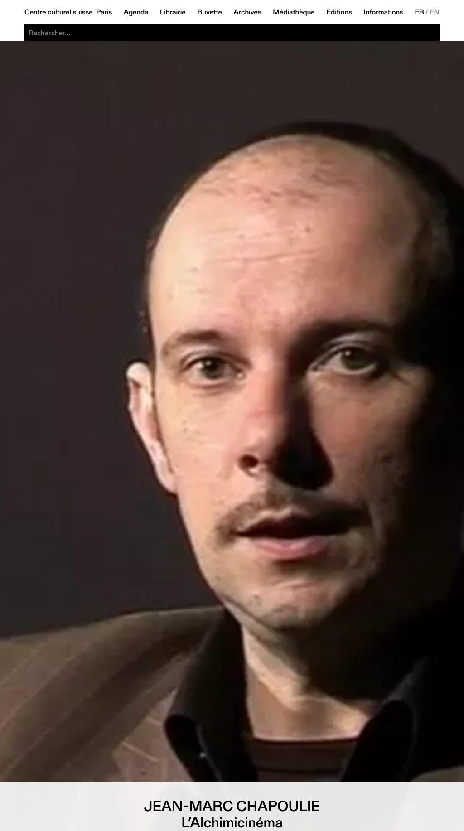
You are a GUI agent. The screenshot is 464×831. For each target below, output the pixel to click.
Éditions (339, 12)
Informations (383, 12)
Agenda (136, 12)
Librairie (173, 12)
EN (435, 12)
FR (419, 12)
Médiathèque (293, 12)
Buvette (209, 12)
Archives (247, 12)
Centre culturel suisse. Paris (68, 12)
